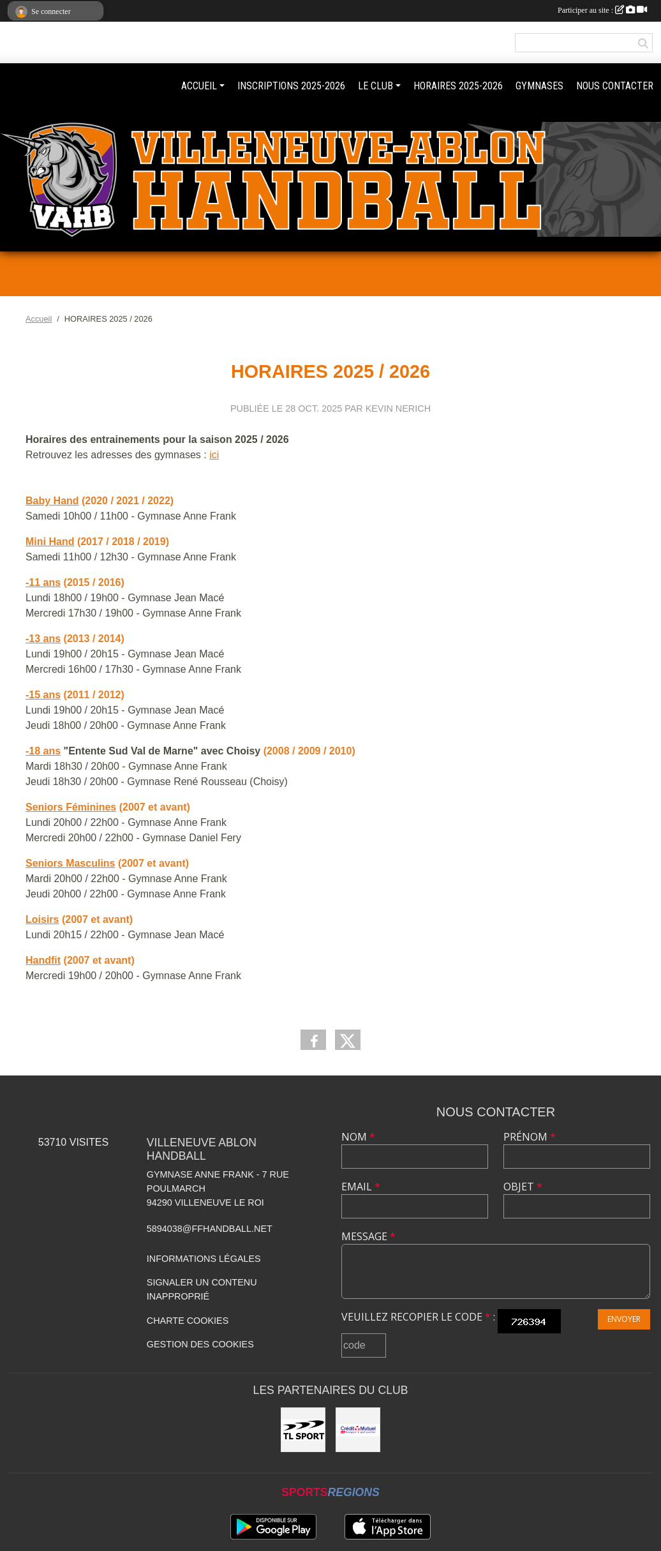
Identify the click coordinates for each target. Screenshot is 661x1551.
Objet (522, 1187)
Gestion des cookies (200, 1344)
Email (360, 1187)
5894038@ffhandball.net (209, 1229)
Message (368, 1236)
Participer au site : (602, 10)
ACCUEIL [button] (199, 86)
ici (214, 454)
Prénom (529, 1137)
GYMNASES (539, 86)
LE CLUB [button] (375, 86)
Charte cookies (187, 1320)
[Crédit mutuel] (358, 1429)
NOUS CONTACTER (614, 86)
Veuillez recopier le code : (418, 1317)
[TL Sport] (303, 1429)
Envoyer (624, 1319)
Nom (358, 1137)
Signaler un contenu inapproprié (202, 1289)
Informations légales (204, 1259)
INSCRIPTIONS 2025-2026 (291, 86)
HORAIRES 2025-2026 (458, 86)
